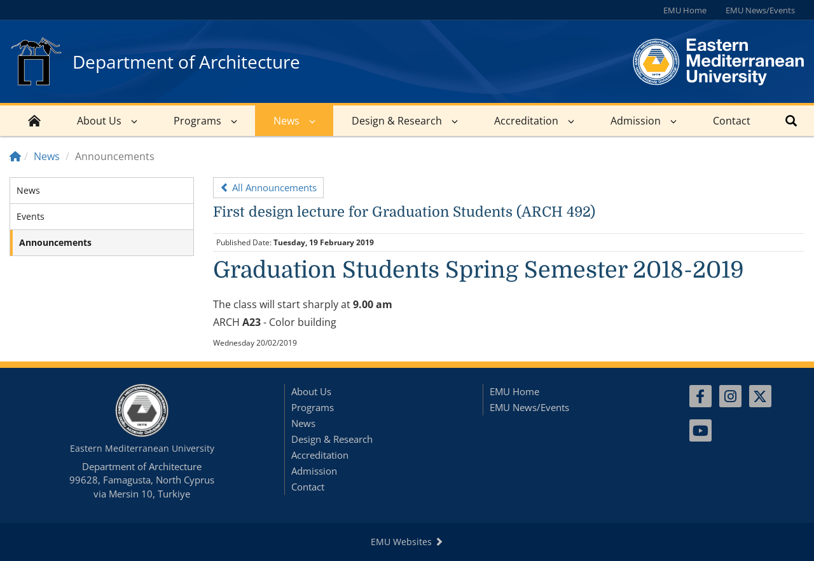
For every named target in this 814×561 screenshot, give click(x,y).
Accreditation (526, 121)
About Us (99, 121)
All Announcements (268, 187)
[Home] (15, 156)
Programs (197, 121)
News (286, 121)
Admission (635, 121)
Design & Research (397, 121)
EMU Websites (407, 542)
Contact (731, 121)
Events (31, 216)
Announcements (55, 242)
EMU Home (685, 10)
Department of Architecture (186, 62)
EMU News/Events (760, 10)
